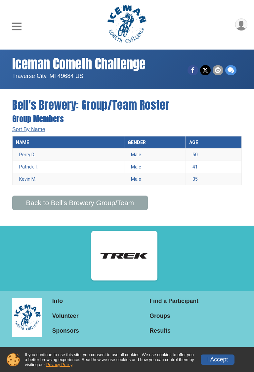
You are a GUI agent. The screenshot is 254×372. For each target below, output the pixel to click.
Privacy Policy (59, 364)
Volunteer (65, 316)
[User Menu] (241, 25)
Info (57, 301)
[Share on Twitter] (205, 70)
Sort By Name (28, 129)
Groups (159, 316)
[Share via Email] (218, 70)
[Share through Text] (230, 70)
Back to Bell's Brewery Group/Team (80, 202)
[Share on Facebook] (193, 70)
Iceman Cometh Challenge (79, 64)
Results (160, 330)
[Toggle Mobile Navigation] (16, 26)
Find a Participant (173, 301)
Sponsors (65, 330)
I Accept (217, 359)
